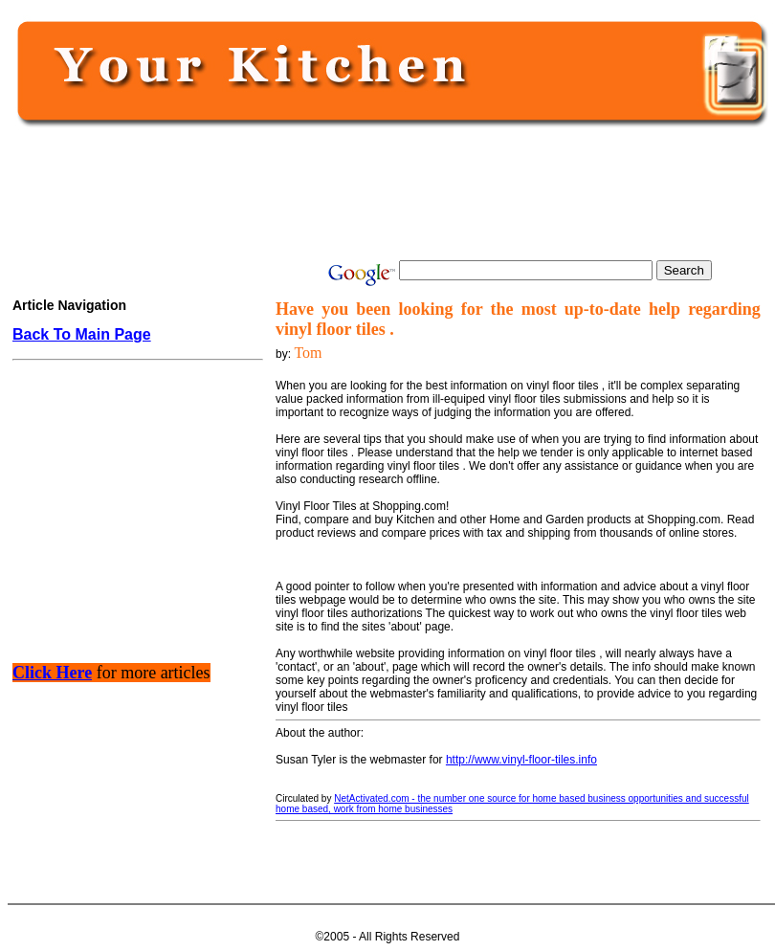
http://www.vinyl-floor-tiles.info (521, 759)
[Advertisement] (386, 193)
